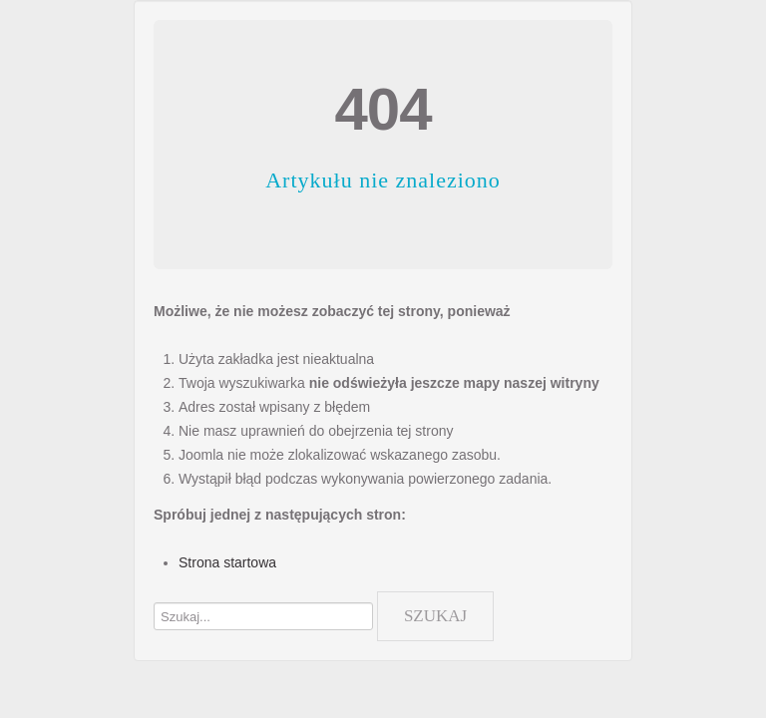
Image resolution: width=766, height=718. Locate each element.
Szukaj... (154, 586)
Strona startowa (227, 562)
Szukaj (435, 615)
